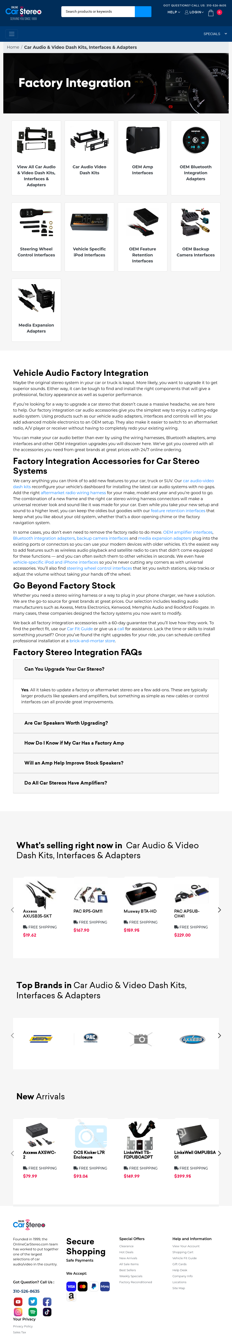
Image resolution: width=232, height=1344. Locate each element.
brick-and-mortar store (92, 640)
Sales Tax (19, 1332)
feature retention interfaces (178, 510)
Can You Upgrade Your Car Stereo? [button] (64, 669)
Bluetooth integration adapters (44, 538)
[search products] (98, 11)
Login (195, 12)
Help (172, 12)
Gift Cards (179, 1264)
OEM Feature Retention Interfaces (142, 255)
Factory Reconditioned (135, 1282)
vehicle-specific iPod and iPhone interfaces (55, 562)
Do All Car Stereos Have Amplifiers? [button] (65, 783)
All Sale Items (129, 1264)
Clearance (126, 1246)
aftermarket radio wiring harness (73, 492)
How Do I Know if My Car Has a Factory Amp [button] (74, 743)
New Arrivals (128, 1258)
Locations (179, 1282)
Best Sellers (127, 1270)
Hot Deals (126, 1252)
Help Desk (179, 1270)
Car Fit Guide (80, 628)
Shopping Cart (182, 1252)
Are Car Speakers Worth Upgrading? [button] (66, 723)
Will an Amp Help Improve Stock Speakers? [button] (73, 763)
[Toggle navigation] (12, 34)
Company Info (182, 1276)
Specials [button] (215, 34)
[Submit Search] (143, 11)
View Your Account (186, 1246)
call (121, 628)
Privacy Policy (23, 1326)
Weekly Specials (130, 1276)
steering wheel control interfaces (99, 568)
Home (13, 47)
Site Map (178, 1288)
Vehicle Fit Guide (184, 1258)
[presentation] (12, 910)
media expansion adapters (164, 538)
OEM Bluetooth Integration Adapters (196, 173)
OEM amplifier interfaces (188, 532)
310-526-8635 (216, 5)
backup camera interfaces (102, 538)
